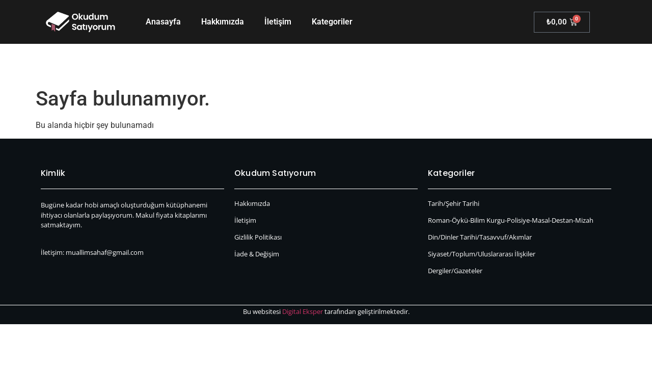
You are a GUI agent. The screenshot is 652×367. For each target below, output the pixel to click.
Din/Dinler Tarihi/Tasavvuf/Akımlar (480, 237)
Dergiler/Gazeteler (455, 270)
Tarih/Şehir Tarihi (453, 203)
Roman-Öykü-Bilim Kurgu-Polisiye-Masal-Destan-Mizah (510, 220)
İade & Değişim (256, 253)
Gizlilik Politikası (258, 237)
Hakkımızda (222, 22)
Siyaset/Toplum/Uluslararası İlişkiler (481, 253)
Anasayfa (163, 22)
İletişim (277, 22)
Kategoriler (332, 22)
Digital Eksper (302, 311)
